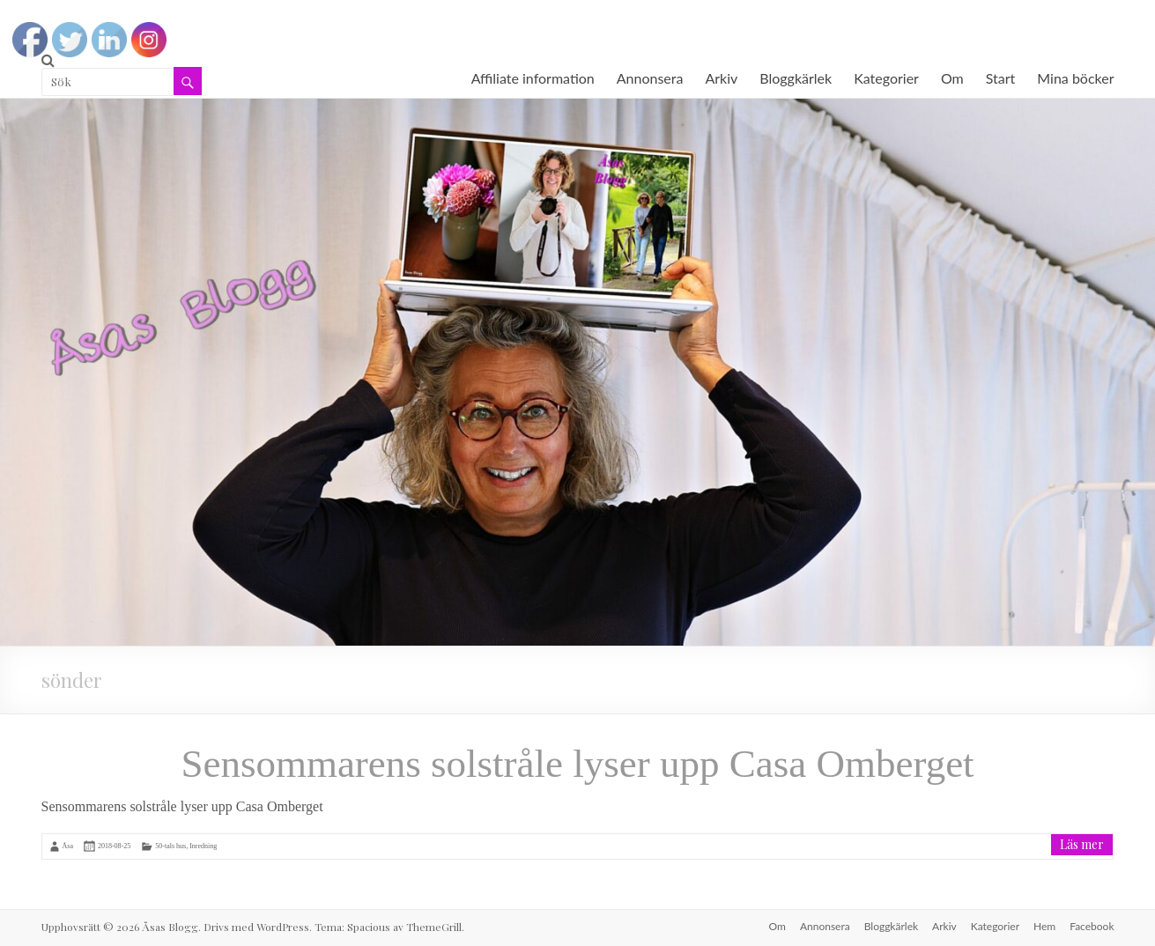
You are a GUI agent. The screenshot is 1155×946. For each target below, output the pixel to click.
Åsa (68, 846)
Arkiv (721, 78)
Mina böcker (1075, 78)
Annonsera (650, 78)
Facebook (1092, 926)
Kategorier (886, 78)
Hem (1044, 926)
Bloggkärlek (795, 78)
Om (952, 78)
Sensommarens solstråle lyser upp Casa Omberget (577, 764)
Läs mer (1082, 844)
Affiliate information (533, 78)
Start (1001, 78)
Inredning (203, 846)
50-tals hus (170, 846)
